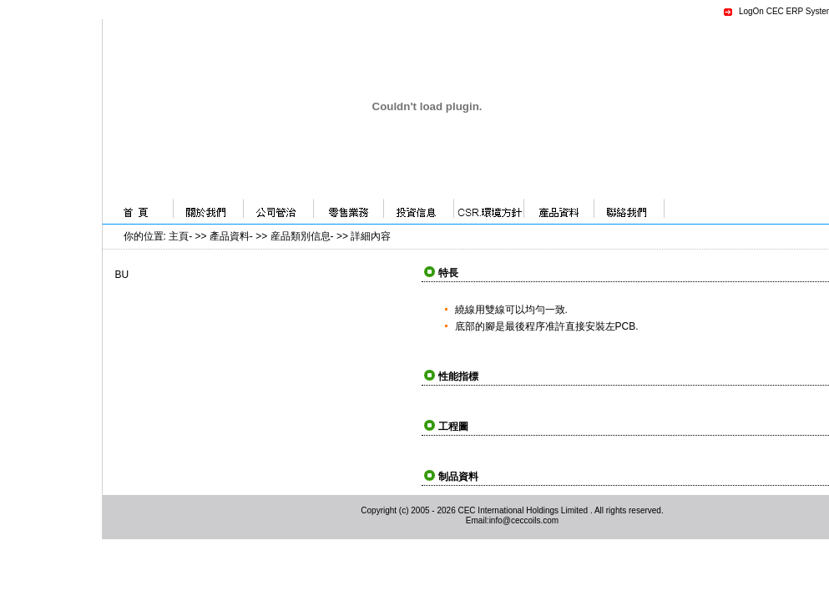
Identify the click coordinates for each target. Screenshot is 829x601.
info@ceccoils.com (524, 520)
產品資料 (230, 236)
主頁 (179, 236)
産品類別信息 (300, 236)
